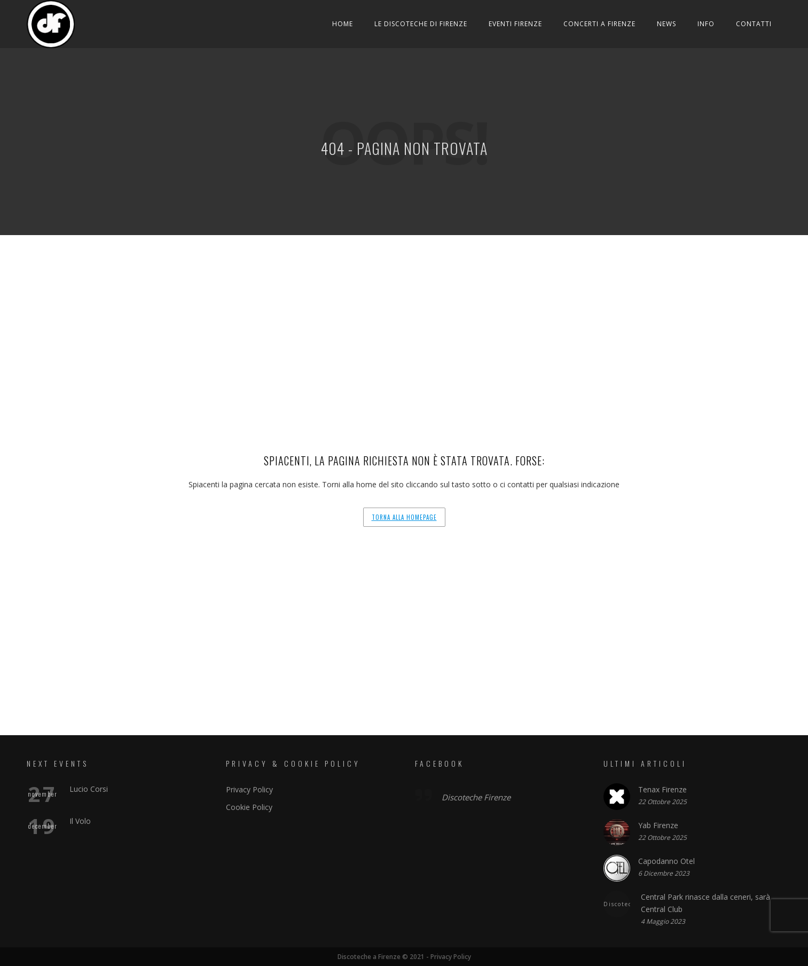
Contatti (754, 23)
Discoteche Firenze (476, 797)
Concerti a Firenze (599, 23)
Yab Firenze (658, 825)
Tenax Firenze (662, 789)
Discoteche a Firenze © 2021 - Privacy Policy (404, 956)
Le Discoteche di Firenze (420, 23)
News (666, 23)
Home (342, 23)
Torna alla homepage (404, 517)
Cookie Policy (249, 807)
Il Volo (80, 821)
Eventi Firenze (515, 23)
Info (706, 23)
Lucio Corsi (88, 789)
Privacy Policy (249, 789)
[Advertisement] (404, 315)
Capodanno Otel (666, 861)
